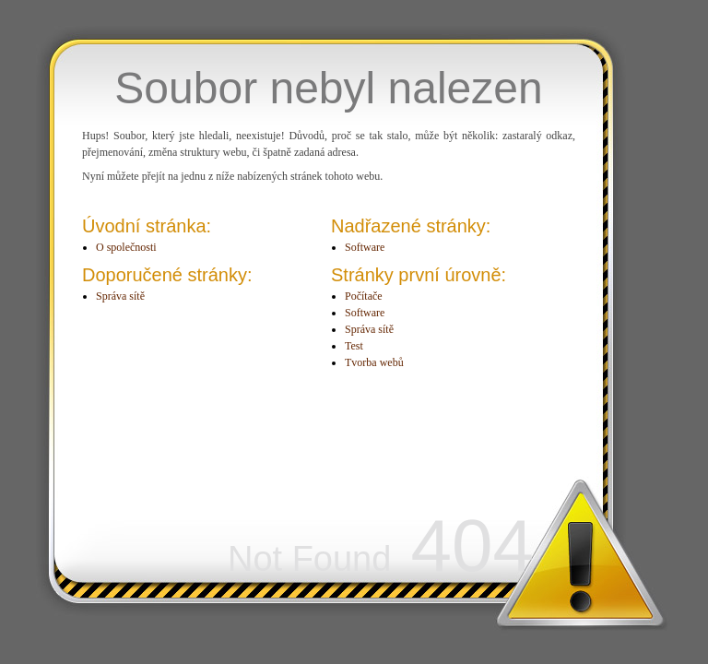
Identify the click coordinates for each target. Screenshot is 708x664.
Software (364, 247)
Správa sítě (120, 296)
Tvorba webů (374, 362)
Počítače (364, 296)
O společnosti (126, 247)
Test (354, 345)
